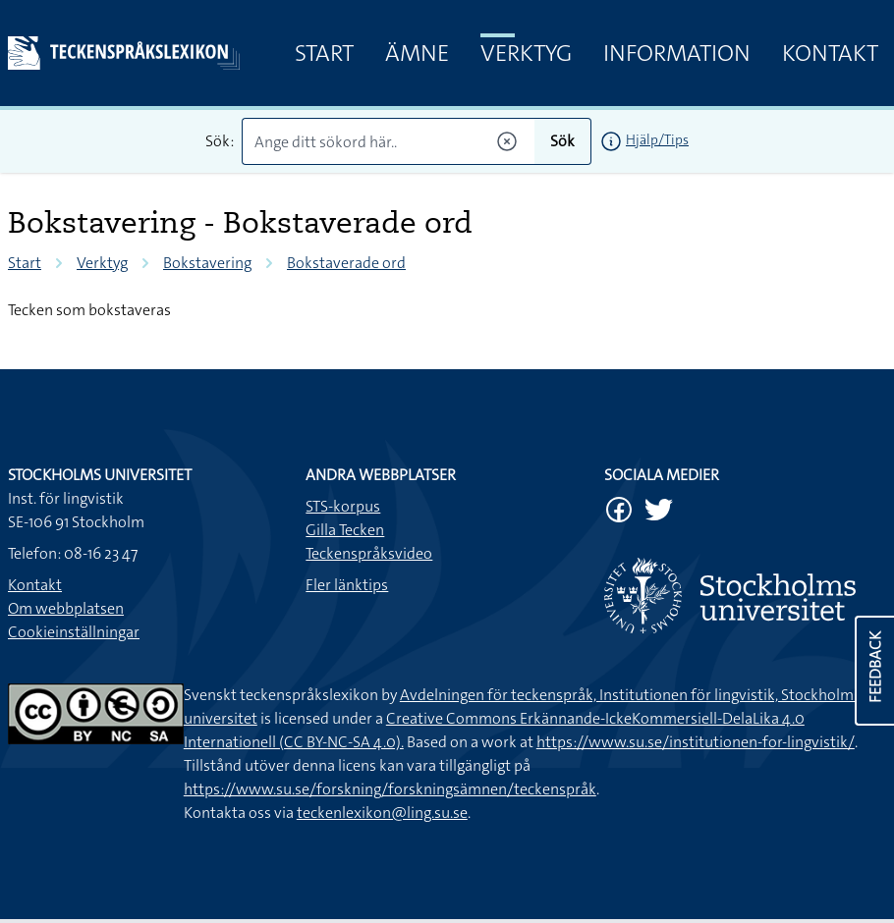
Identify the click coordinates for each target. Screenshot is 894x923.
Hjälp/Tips (657, 139)
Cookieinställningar (74, 632)
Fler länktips (347, 584)
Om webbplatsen (66, 608)
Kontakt (830, 53)
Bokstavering (207, 262)
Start (324, 53)
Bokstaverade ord (346, 262)
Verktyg (526, 53)
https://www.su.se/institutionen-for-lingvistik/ (695, 742)
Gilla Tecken (345, 529)
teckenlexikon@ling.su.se (382, 812)
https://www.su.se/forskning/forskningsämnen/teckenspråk (390, 789)
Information (677, 53)
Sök (562, 141)
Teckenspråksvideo (369, 553)
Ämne (417, 53)
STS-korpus (343, 506)
